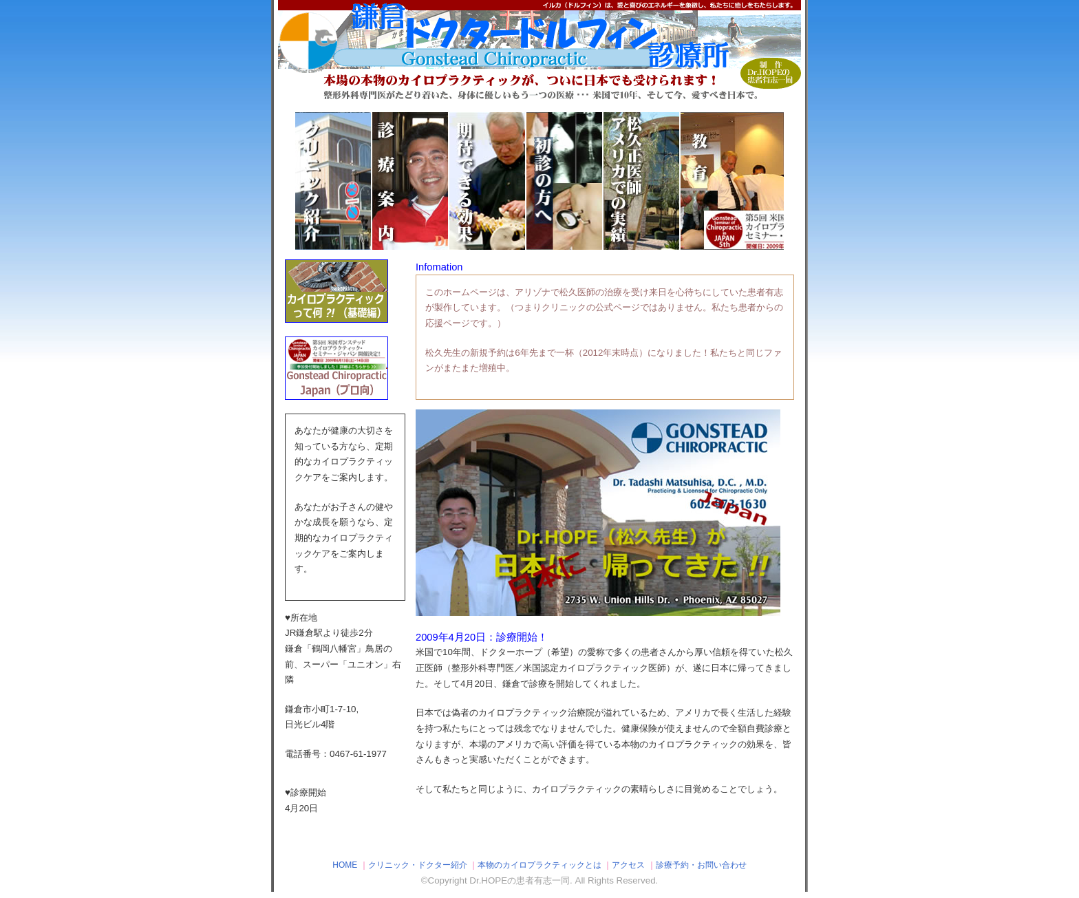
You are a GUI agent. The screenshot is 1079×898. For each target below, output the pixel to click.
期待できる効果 (518, 181)
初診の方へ (595, 181)
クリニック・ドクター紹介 (417, 865)
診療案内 (441, 181)
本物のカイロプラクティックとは (539, 865)
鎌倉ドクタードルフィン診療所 (539, 51)
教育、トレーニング (749, 181)
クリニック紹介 (364, 181)
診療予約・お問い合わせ (701, 865)
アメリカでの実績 (672, 181)
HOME (344, 865)
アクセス (628, 865)
